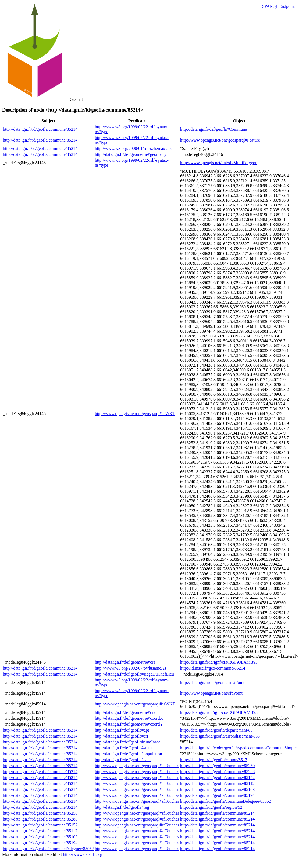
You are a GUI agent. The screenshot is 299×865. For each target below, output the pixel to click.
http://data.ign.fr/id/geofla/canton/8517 (213, 759)
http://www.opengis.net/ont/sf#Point (211, 693)
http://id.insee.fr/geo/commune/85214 (212, 668)
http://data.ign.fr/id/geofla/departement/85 (216, 730)
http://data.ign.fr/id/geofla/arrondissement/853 (220, 736)
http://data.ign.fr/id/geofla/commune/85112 (217, 783)
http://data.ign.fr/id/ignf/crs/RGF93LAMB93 (219, 662)
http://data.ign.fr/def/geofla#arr (121, 736)
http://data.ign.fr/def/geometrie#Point (212, 682)
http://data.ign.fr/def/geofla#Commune (213, 129)
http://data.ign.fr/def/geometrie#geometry (130, 154)
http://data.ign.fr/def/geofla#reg (122, 807)
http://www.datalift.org (82, 854)
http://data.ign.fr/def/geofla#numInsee (127, 742)
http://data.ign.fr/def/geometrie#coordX (129, 718)
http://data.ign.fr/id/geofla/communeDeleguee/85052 (225, 801)
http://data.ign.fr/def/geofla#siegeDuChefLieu (134, 674)
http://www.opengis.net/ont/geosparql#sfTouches (137, 765)
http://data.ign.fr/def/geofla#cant (123, 759)
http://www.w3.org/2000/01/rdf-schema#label (134, 148)
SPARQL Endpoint (278, 6)
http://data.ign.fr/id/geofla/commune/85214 (40, 129)
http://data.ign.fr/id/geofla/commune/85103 (217, 789)
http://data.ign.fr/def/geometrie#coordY (129, 724)
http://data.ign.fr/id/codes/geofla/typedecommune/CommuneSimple (238, 748)
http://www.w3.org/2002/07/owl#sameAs (130, 668)
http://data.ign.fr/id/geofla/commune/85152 (217, 777)
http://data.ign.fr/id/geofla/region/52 (211, 807)
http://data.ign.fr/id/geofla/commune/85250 (217, 765)
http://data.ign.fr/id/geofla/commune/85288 (217, 771)
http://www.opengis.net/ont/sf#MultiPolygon (218, 162)
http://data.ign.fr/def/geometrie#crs (125, 662)
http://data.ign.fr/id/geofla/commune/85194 (217, 795)
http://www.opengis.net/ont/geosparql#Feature (220, 140)
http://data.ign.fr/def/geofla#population (128, 754)
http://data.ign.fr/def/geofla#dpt (122, 730)
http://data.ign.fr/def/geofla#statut (124, 748)
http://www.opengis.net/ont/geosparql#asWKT (135, 413)
